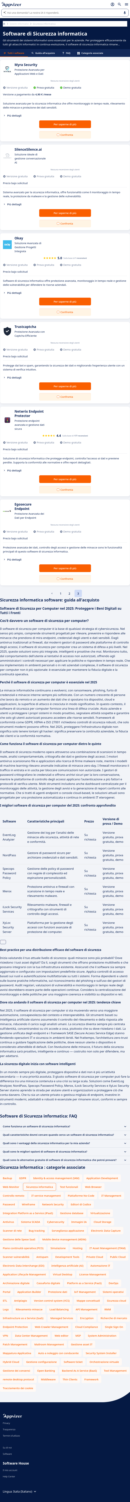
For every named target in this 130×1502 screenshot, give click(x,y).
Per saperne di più (65, 124)
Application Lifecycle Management (24, 1274)
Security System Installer (101, 1353)
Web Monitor (11, 1187)
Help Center (9, 1476)
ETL (5, 1300)
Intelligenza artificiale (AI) (67, 1265)
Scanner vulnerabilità (16, 1257)
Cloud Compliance (86, 1327)
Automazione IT (100, 1265)
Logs (6, 1309)
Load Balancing (59, 1309)
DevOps (113, 1283)
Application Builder (29, 1292)
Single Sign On (114, 1327)
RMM (107, 1309)
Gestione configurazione (41, 1362)
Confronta (66, 134)
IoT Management (85, 1292)
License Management (92, 1274)
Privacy (6, 1423)
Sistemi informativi (19, 23)
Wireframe (28, 1204)
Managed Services (61, 1318)
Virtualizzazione (100, 1213)
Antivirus (8, 1222)
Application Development (102, 1178)
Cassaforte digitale (48, 1283)
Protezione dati (57, 1292)
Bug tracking (37, 1230)
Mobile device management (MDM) (64, 1239)
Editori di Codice (81, 1204)
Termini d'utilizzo (11, 1435)
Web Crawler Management (51, 1327)
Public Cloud (118, 1257)
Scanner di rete (12, 1230)
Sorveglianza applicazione (68, 1230)
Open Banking (46, 1370)
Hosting (77, 1248)
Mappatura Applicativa (17, 1353)
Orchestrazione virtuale (104, 1362)
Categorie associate (90, 53)
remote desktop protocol (18, 1379)
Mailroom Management (49, 1344)
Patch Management (15, 1344)
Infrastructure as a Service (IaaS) (23, 1318)
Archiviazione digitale (16, 1283)
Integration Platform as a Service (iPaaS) (28, 1213)
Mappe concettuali (88, 1300)
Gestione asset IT (82, 1344)
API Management (86, 1309)
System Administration (102, 1335)
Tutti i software (13, 53)
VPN (5, 1335)
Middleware (48, 1379)
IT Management (111, 1195)
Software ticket (73, 1362)
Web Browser (93, 1187)
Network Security (53, 1204)
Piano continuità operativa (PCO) (23, 1248)
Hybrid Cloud (11, 1362)
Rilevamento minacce (29, 1309)
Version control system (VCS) (52, 1300)
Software (7, 1453)
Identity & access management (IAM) (56, 1178)
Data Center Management (31, 1335)
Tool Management (115, 1370)
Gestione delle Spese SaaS (19, 1239)
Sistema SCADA (30, 1222)
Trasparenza (9, 1429)
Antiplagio (20, 1300)
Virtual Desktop (62, 1274)
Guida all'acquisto (43, 53)
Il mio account (10, 1470)
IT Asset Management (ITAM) (108, 1248)
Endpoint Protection (15, 1327)
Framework (91, 1379)
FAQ (66, 53)
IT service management (46, 1195)
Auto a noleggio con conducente (58, 1353)
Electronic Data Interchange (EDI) (23, 1265)
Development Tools (67, 1257)
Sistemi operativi (113, 1292)
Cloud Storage (102, 1222)
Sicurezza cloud (116, 1300)
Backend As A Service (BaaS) (79, 1370)
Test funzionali (69, 1187)
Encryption (87, 1318)
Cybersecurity (55, 1222)
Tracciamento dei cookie (18, 1388)
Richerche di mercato (114, 1318)
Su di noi (7, 1447)
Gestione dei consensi (16, 1370)
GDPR (22, 1178)
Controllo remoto (13, 1195)
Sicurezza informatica (39, 1187)
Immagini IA (79, 1222)
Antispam (42, 1257)
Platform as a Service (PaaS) (84, 1283)
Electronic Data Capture (106, 1230)
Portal (6, 1292)
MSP (78, 1335)
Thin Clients (70, 1379)
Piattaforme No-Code (81, 1195)
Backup (7, 1178)
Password (9, 1204)
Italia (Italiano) (25, 1491)
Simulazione (58, 1248)
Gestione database (71, 1213)
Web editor (61, 1335)
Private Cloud (94, 1257)
